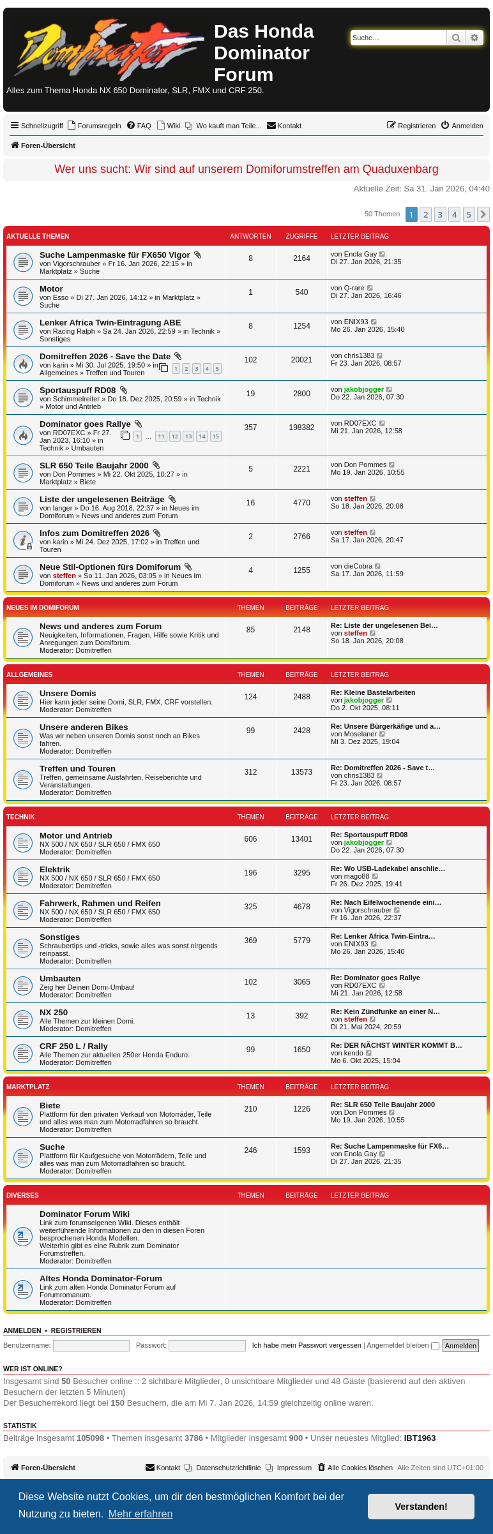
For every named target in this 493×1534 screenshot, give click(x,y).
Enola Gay (360, 254)
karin (60, 365)
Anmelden (22, 1330)
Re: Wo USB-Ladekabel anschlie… (388, 868)
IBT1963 (420, 1438)
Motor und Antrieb (73, 406)
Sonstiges (55, 339)
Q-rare (354, 288)
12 (175, 436)
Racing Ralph (74, 331)
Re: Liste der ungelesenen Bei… (384, 625)
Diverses (22, 1195)
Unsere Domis (68, 693)
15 (216, 436)
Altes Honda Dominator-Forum (101, 1278)
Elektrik (55, 869)
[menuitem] (93, 125)
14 (202, 436)
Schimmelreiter (76, 399)
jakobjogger (364, 389)
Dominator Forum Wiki (85, 1214)
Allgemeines (59, 372)
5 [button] (469, 214)
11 (161, 436)
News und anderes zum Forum (130, 515)
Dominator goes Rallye (86, 424)
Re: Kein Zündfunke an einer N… (385, 1011)
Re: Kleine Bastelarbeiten (373, 692)
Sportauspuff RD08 (79, 390)
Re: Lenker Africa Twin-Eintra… (383, 936)
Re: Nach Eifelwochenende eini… (386, 902)
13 (188, 436)
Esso (60, 297)
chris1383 (359, 355)
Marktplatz (56, 271)
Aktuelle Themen (37, 236)
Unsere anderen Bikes (84, 727)
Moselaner (360, 734)
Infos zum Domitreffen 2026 (96, 533)
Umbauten (88, 448)
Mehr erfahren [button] (141, 1513)
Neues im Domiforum (42, 607)
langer (63, 508)
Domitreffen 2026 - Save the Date (106, 356)
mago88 (357, 876)
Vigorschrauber (76, 263)
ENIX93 (356, 321)
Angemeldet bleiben (403, 1345)
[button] (483, 214)
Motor (51, 289)
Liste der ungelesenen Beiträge (103, 499)
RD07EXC (69, 432)
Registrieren (76, 1330)
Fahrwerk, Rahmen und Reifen (100, 903)
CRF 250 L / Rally (74, 1046)
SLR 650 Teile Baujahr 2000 (95, 465)
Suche (90, 271)
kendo (353, 1053)
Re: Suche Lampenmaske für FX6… (390, 1146)
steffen (355, 498)
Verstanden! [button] (421, 1506)
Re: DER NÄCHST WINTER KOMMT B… (396, 1045)
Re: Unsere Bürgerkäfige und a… (386, 726)
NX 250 (54, 1012)
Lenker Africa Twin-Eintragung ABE (110, 322)
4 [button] (454, 214)
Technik (203, 331)
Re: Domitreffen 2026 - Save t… (383, 767)
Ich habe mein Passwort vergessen (306, 1345)
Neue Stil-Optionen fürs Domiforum (111, 567)
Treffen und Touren (115, 372)
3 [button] (440, 214)
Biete (88, 482)
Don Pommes (74, 474)
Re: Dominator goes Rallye (375, 977)
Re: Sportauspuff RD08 (369, 834)
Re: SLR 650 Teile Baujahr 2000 (383, 1104)
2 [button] (425, 214)
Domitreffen (93, 650)
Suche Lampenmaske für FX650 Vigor (116, 255)
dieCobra (358, 566)
